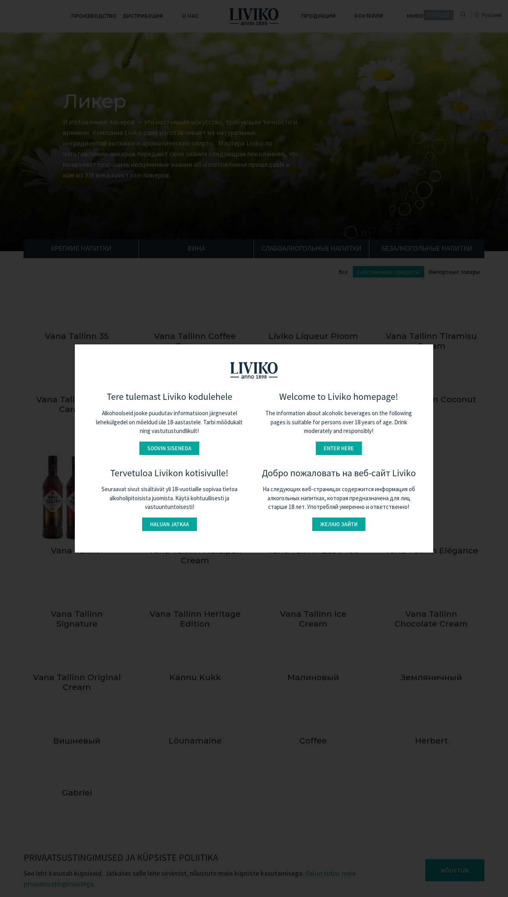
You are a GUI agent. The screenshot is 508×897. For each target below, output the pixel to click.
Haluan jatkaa (169, 524)
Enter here (339, 448)
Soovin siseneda (169, 448)
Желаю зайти (339, 524)
